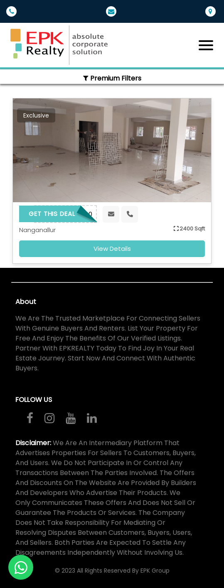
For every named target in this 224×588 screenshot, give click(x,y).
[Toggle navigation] (206, 45)
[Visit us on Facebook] (30, 418)
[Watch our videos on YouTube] (71, 418)
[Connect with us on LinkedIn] (92, 418)
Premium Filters (112, 78)
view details (112, 248)
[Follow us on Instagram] (49, 418)
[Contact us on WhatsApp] (20, 567)
